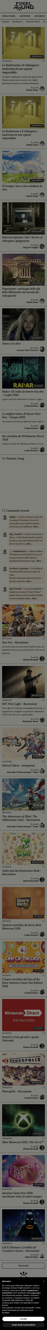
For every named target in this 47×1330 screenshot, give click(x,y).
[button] (44, 1281)
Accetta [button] (23, 1319)
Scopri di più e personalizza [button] (23, 1325)
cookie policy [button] (35, 1293)
